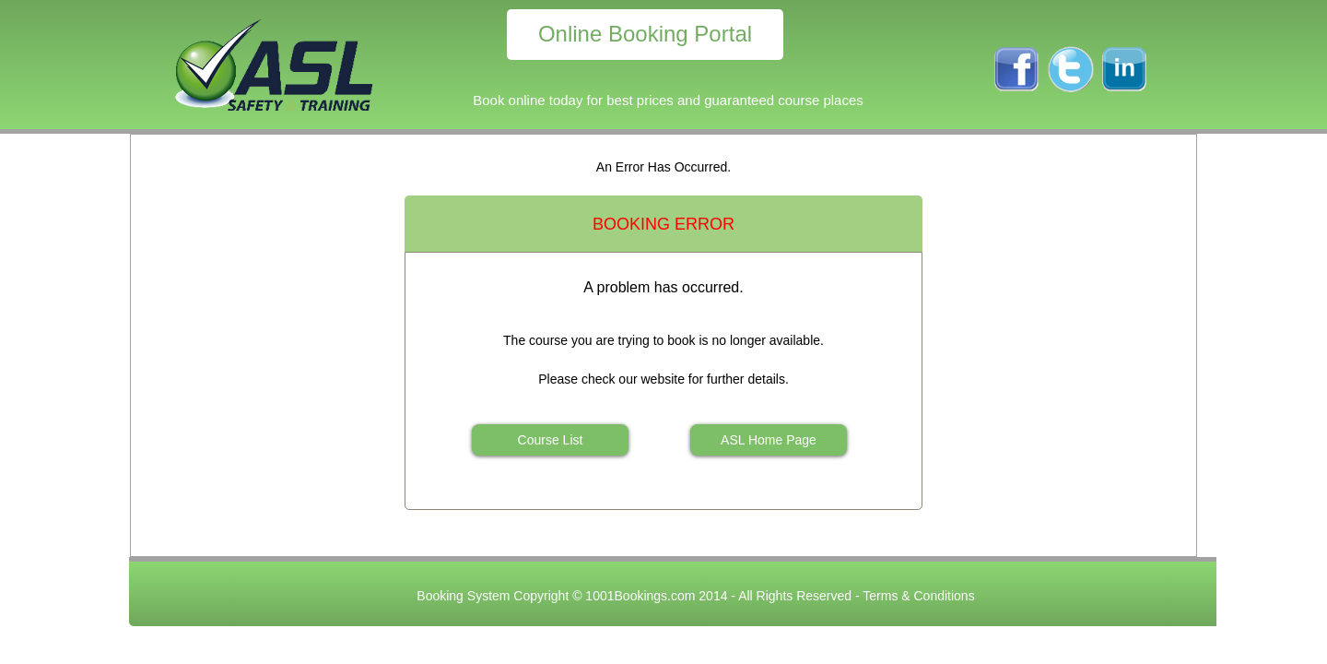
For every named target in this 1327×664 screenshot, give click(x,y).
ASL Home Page (768, 440)
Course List (550, 440)
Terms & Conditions (918, 595)
